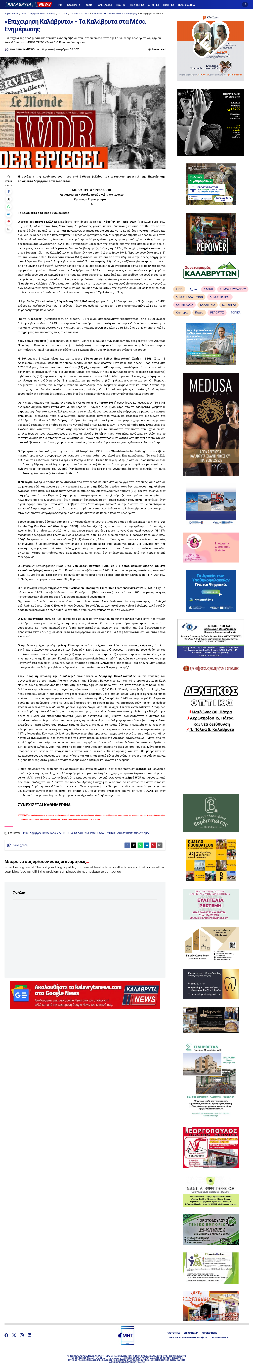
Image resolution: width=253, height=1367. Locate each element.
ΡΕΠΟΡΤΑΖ (217, 312)
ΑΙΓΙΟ (179, 289)
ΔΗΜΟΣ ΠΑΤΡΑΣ (220, 297)
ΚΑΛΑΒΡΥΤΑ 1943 (79, 13)
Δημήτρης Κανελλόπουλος (42, 13)
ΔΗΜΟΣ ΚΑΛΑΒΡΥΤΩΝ (189, 297)
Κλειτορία (182, 312)
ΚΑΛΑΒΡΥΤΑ (207, 304)
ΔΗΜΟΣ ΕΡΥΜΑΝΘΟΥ (233, 289)
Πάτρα (199, 312)
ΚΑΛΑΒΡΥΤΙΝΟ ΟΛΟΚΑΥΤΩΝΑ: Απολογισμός (114, 13)
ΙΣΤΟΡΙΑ (63, 13)
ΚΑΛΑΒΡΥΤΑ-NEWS (22, 49)
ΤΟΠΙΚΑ (235, 312)
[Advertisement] (210, 763)
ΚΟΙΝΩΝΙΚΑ (229, 304)
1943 (23, 13)
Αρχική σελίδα (11, 13)
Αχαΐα (193, 289)
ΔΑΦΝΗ (208, 289)
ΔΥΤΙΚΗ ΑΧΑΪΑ (184, 304)
